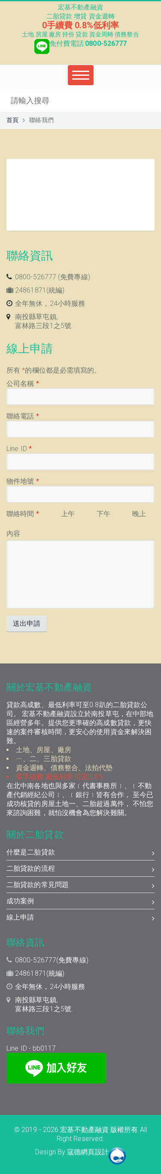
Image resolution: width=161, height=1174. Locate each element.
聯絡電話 (22, 416)
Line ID (19, 449)
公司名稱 (22, 383)
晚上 (139, 514)
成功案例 (80, 902)
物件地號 (22, 481)
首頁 (12, 120)
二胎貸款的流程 (80, 869)
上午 (68, 514)
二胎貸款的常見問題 (80, 886)
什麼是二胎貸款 (80, 853)
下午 (103, 514)
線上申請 (80, 918)
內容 (13, 533)
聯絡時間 (22, 514)
